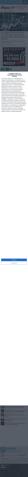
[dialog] (14, 238)
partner (12, 78)
